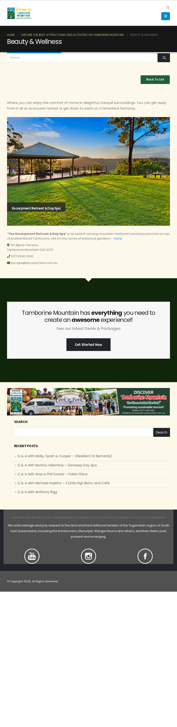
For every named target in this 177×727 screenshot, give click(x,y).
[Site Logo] (20, 13)
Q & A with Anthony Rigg (37, 492)
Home (16, 517)
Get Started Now (88, 345)
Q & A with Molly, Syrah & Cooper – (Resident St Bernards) (64, 456)
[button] (168, 7)
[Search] (164, 57)
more (118, 238)
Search (20, 422)
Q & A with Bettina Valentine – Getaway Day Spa (57, 465)
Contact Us (124, 517)
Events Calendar (53, 517)
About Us (31, 517)
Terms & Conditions (150, 517)
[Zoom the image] (32, 551)
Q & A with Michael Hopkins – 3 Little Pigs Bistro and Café (63, 483)
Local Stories (103, 517)
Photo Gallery (80, 517)
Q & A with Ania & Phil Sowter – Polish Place (52, 474)
